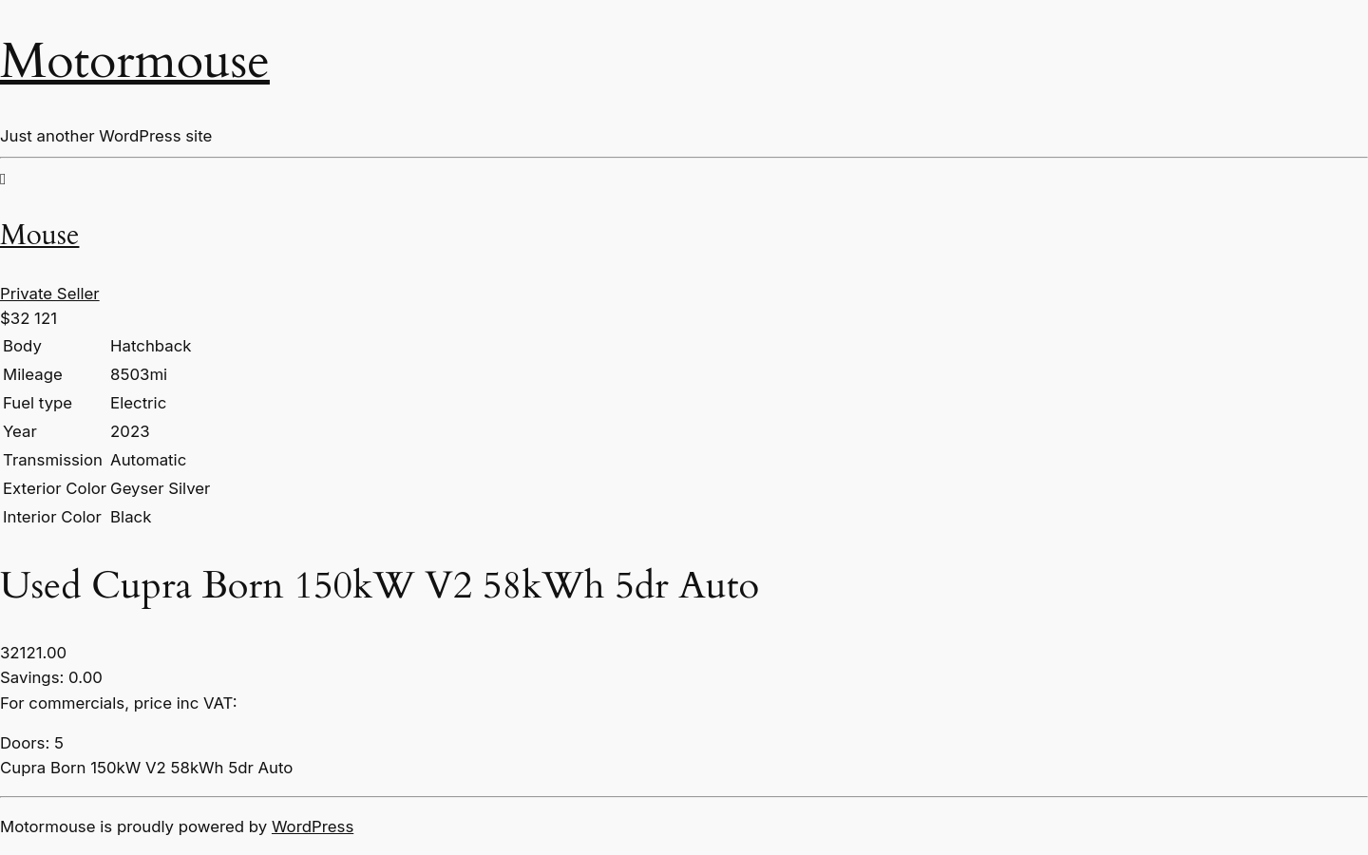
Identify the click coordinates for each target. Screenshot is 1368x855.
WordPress (312, 826)
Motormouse (135, 61)
